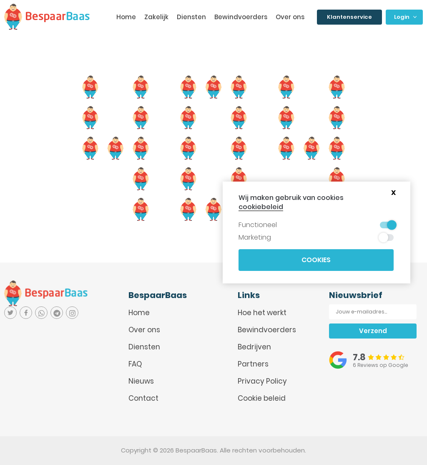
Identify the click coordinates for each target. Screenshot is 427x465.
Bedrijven (254, 347)
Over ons (290, 17)
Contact (143, 398)
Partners (253, 364)
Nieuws (141, 381)
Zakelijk (156, 17)
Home (126, 17)
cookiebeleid (261, 206)
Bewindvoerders (240, 17)
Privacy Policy (262, 381)
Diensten (191, 17)
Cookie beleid (262, 398)
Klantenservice (349, 17)
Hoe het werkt (262, 313)
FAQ (135, 364)
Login (405, 17)
